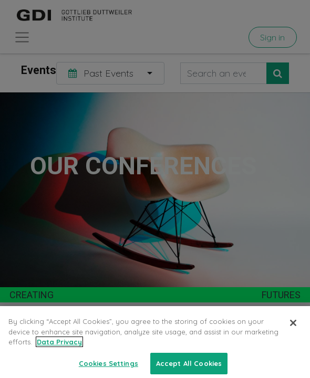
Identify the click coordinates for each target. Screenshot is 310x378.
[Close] (293, 336)
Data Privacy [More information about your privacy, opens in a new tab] (59, 355)
